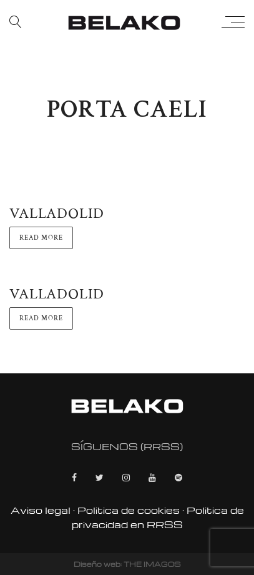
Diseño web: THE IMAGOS (127, 564)
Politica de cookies (128, 510)
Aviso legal (41, 510)
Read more (41, 237)
